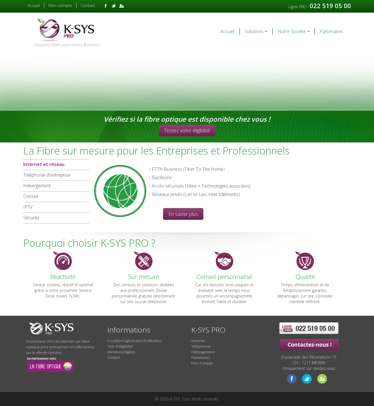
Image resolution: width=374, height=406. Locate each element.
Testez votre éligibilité (187, 130)
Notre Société (294, 31)
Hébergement (37, 186)
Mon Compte (202, 363)
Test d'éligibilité (120, 346)
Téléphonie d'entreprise (46, 175)
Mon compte (60, 5)
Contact (88, 5)
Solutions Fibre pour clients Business (66, 44)
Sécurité (31, 218)
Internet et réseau (56, 164)
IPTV (27, 207)
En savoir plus (183, 214)
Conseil (30, 196)
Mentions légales (121, 352)
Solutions (256, 31)
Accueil (33, 5)
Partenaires (331, 31)
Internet (198, 340)
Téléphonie (201, 346)
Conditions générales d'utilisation (134, 340)
